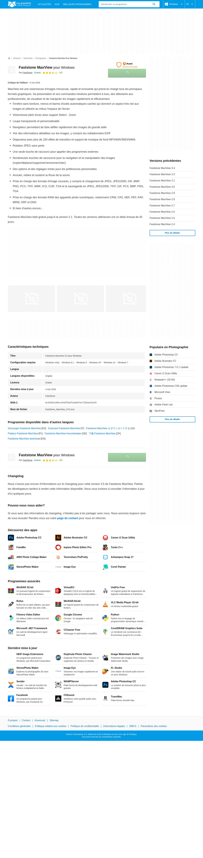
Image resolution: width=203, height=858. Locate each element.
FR (190, 4)
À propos (13, 720)
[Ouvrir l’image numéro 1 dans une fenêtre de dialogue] (80, 298)
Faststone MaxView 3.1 (162, 180)
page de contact (67, 518)
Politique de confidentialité (85, 726)
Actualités (44, 4)
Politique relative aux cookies (50, 726)
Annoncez (40, 720)
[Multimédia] (28, 58)
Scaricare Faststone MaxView (64, 428)
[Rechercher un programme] (154, 4)
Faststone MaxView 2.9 (162, 193)
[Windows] (17, 58)
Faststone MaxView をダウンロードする (108, 428)
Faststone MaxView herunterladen (63, 433)
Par (26, 72)
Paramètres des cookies (154, 726)
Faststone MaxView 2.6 (162, 211)
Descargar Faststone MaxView (24, 428)
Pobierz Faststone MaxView (23, 433)
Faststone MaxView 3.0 (162, 187)
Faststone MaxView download (24, 438)
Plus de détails (172, 233)
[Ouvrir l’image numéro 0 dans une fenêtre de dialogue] (31, 298)
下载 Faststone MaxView (102, 433)
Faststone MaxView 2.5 (162, 218)
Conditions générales (19, 726)
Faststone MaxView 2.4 (162, 224)
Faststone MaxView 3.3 (162, 174)
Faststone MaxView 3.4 (162, 168)
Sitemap (54, 720)
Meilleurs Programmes (77, 4)
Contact (26, 720)
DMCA (132, 726)
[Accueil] (9, 58)
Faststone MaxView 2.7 (162, 205)
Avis (57, 4)
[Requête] (129, 4)
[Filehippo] (19, 4)
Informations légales (114, 726)
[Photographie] (40, 58)
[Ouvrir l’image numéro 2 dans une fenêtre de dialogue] (129, 298)
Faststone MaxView (47, 67)
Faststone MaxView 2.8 (162, 199)
